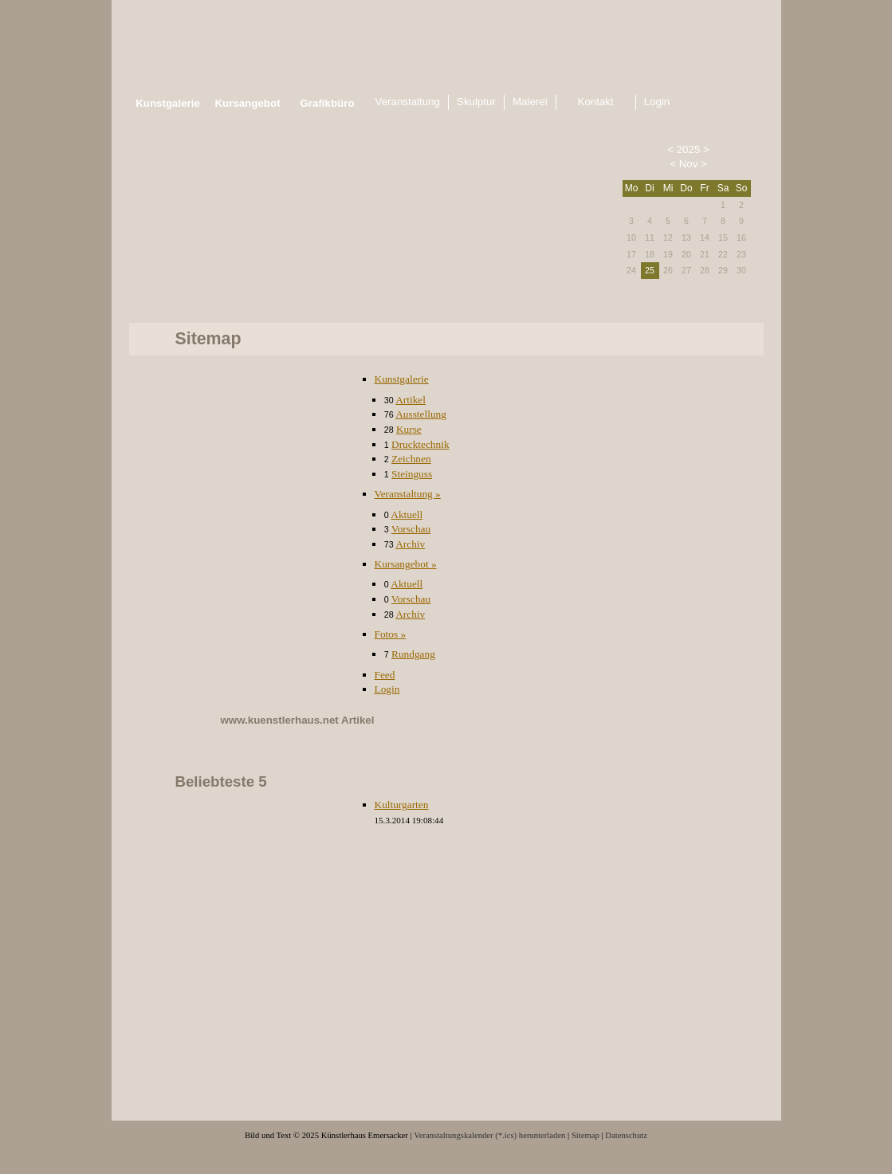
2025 (689, 149)
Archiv (410, 544)
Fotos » (391, 634)
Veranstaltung (408, 102)
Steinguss (411, 474)
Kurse (409, 429)
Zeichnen (411, 459)
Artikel (410, 400)
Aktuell (406, 514)
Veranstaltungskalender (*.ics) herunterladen (489, 1135)
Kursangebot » (406, 564)
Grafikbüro (327, 103)
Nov (688, 164)
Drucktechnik (420, 444)
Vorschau (410, 529)
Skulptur (476, 102)
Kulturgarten (402, 805)
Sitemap (585, 1135)
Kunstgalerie (402, 379)
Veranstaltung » (408, 494)
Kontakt (596, 102)
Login (387, 689)
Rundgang (413, 654)
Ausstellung (420, 414)
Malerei (530, 102)
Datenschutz (626, 1135)
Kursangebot (247, 103)
